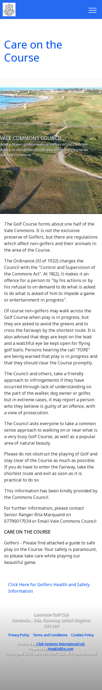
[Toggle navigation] (92, 9)
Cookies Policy (82, 635)
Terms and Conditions (50, 635)
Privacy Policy (18, 635)
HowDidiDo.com (60, 649)
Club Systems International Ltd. (61, 644)
